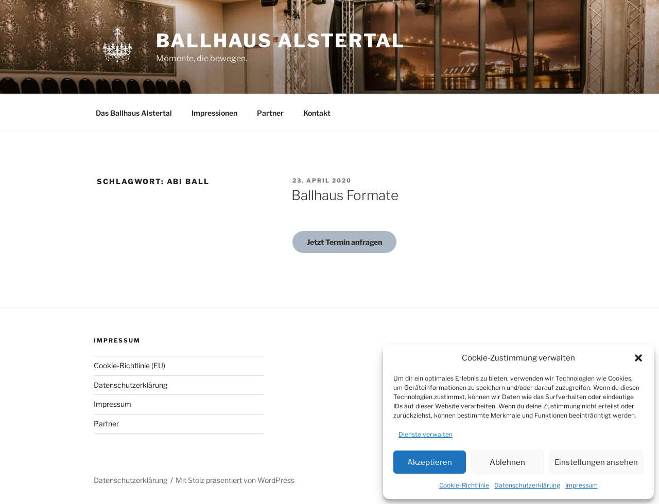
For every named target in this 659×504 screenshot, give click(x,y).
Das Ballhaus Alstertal (134, 113)
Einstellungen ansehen (596, 462)
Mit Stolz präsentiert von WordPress (235, 480)
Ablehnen (507, 462)
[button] (638, 358)
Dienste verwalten (425, 434)
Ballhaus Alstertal (280, 40)
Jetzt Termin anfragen (344, 242)
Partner (270, 113)
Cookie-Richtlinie (464, 485)
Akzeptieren (429, 462)
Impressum (581, 485)
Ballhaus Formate (344, 195)
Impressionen (214, 113)
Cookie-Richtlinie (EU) (129, 365)
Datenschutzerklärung (527, 485)
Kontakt (317, 113)
